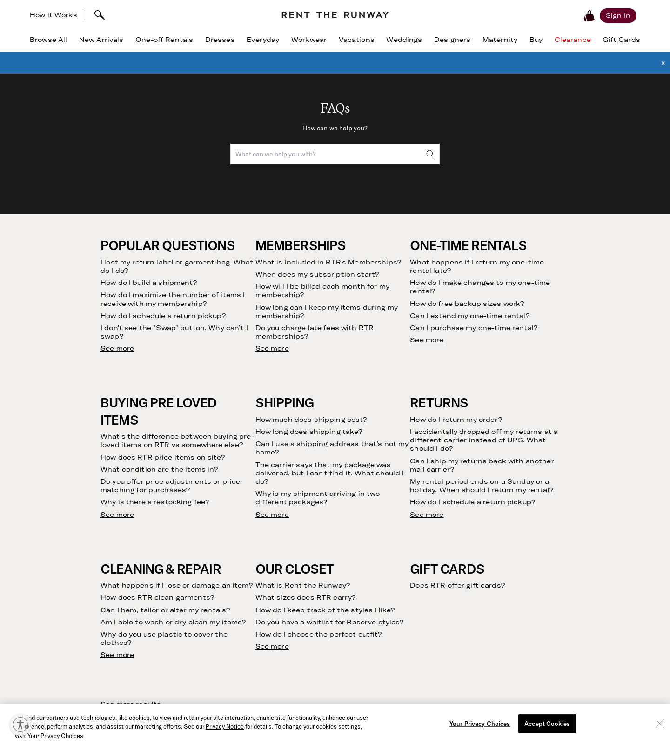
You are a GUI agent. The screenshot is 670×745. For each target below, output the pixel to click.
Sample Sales (219, 670)
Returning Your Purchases (99, 615)
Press (207, 604)
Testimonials (78, 648)
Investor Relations (226, 593)
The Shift (73, 659)
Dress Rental (497, 549)
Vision (208, 549)
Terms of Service (510, 460)
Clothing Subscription (93, 560)
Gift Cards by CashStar (234, 659)
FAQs (347, 549)
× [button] (663, 63)
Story (207, 560)
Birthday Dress (500, 582)
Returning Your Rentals (95, 604)
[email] (464, 435)
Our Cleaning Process (93, 626)
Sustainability (220, 582)
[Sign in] (618, 15)
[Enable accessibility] (20, 724)
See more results (130, 273)
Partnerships (218, 648)
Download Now (409, 712)
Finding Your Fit (83, 593)
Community (216, 571)
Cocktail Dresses (504, 571)
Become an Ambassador (236, 637)
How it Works (53, 15)
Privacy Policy (570, 460)
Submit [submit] (588, 435)
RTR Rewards (359, 582)
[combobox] (335, 154)
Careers (211, 615)
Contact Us (356, 560)
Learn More (536, 712)
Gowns (488, 604)
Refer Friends (80, 637)
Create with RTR (224, 626)
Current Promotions (369, 571)
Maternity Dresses (506, 593)
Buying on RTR (82, 582)
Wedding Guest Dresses (515, 560)
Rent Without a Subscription (103, 571)
